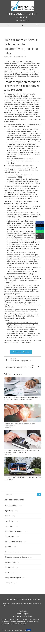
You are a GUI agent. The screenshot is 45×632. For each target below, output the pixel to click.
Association (9, 521)
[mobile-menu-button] (37, 24)
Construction (9, 567)
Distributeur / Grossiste (13, 542)
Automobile (9, 526)
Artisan (7, 516)
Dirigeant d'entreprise (13, 578)
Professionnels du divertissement (17, 557)
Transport (8, 583)
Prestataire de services (13, 552)
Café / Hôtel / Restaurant (14, 531)
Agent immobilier (11, 505)
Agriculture (9, 511)
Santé (7, 572)
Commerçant (9, 536)
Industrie (8, 547)
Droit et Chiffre (10, 562)
